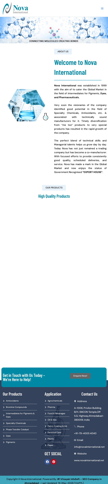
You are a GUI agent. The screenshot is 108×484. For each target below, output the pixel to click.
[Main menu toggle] (104, 8)
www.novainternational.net (89, 460)
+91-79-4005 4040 (85, 433)
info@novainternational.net (89, 447)
